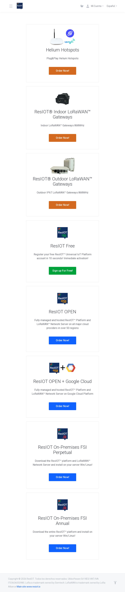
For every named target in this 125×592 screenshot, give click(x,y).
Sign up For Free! (62, 270)
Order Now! (62, 70)
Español (112, 6)
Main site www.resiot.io (28, 586)
